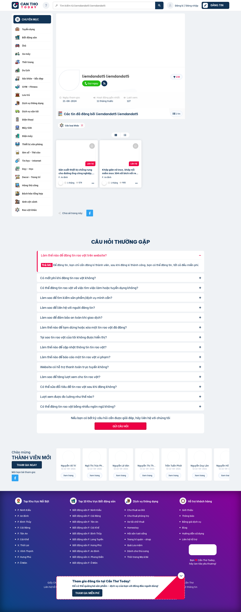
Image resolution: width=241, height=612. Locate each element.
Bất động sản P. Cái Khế (85, 527)
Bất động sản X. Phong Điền (88, 557)
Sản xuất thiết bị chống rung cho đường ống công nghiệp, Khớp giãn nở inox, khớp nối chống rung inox (75, 171)
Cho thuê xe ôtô (136, 510)
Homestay (133, 527)
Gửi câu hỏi (120, 426)
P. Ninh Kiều (24, 510)
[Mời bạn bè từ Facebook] (15, 478)
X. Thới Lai (23, 545)
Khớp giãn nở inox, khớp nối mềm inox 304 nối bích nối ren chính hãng (120, 171)
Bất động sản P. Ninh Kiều (86, 510)
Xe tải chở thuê (135, 521)
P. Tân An (23, 533)
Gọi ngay (91, 83)
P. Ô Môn (22, 562)
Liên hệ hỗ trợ (189, 539)
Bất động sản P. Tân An (85, 521)
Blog (184, 527)
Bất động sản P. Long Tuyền (87, 539)
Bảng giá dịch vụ (191, 521)
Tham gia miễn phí (87, 593)
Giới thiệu (187, 510)
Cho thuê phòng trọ (138, 515)
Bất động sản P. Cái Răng (86, 515)
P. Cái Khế (23, 539)
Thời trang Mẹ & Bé (137, 557)
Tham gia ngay (27, 465)
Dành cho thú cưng (138, 551)
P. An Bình (23, 515)
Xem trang (68, 475)
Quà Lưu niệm (134, 545)
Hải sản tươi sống (137, 533)
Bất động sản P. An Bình (85, 551)
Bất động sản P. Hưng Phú (86, 545)
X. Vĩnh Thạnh (25, 551)
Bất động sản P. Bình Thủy (87, 533)
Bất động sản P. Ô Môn (85, 562)
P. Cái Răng (24, 527)
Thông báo (188, 515)
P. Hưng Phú (24, 557)
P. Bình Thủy (24, 521)
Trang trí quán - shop (139, 539)
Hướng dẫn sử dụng (193, 533)
